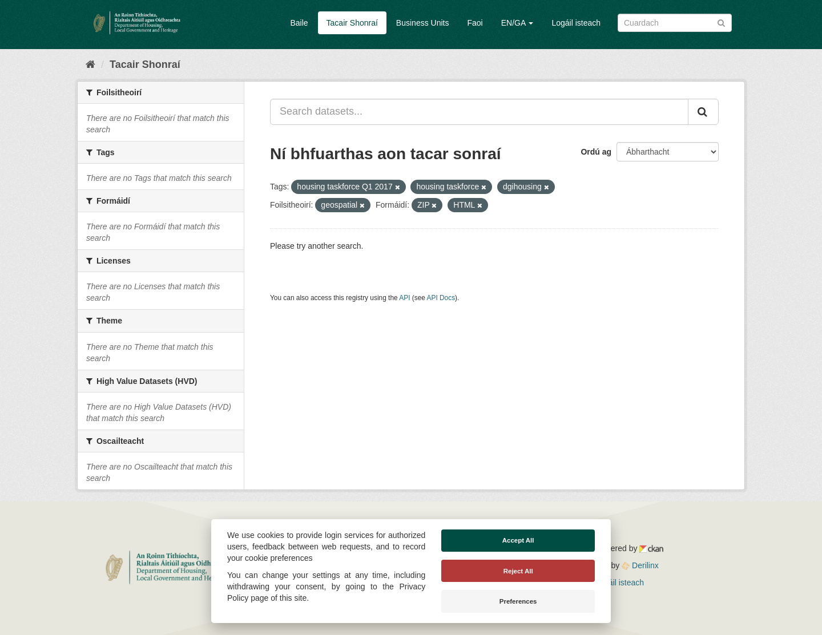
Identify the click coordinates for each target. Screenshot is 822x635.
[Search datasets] (675, 23)
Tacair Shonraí (352, 22)
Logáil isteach (576, 22)
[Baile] (90, 64)
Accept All (518, 540)
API (404, 298)
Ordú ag (596, 151)
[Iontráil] (721, 22)
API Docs (441, 298)
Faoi (474, 22)
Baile (299, 22)
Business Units (422, 22)
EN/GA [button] (517, 22)
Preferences (518, 601)
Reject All (518, 571)
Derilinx (640, 565)
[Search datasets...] (479, 112)
